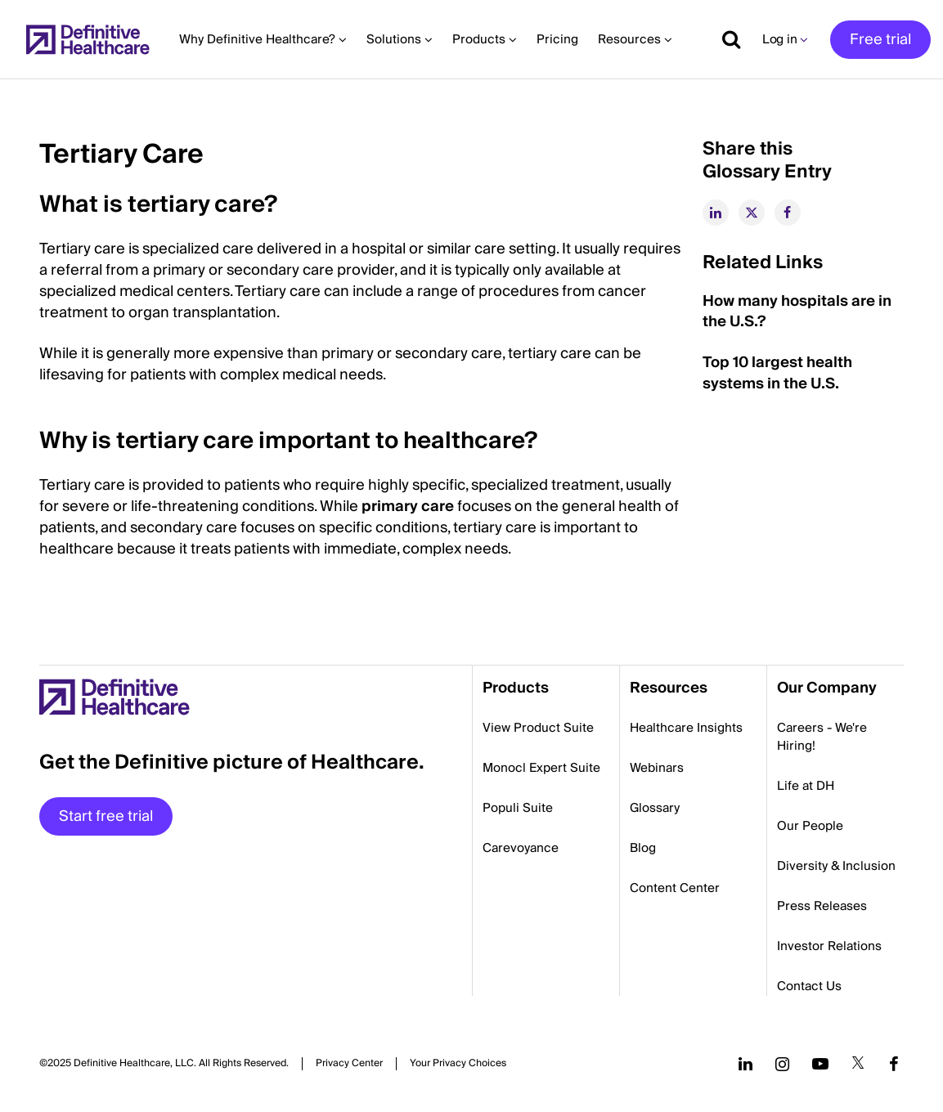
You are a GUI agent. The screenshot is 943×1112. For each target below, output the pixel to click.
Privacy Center (349, 1064)
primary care (407, 506)
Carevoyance (521, 848)
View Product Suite (538, 728)
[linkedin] (716, 213)
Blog (643, 848)
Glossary (655, 808)
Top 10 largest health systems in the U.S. (777, 373)
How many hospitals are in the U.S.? (797, 312)
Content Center (675, 888)
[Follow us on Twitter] (858, 1063)
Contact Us (809, 986)
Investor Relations (829, 946)
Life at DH (805, 786)
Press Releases (822, 906)
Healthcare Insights (686, 728)
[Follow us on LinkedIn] (745, 1063)
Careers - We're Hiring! (822, 737)
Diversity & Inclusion (836, 866)
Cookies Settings (458, 1063)
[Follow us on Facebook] (894, 1063)
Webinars (657, 768)
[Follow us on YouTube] (820, 1063)
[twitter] (752, 213)
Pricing (557, 39)
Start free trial (106, 816)
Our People (810, 826)
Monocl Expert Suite (541, 768)
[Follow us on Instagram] (782, 1063)
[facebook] (788, 213)
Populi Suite (518, 808)
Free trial (880, 39)
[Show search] (725, 39)
